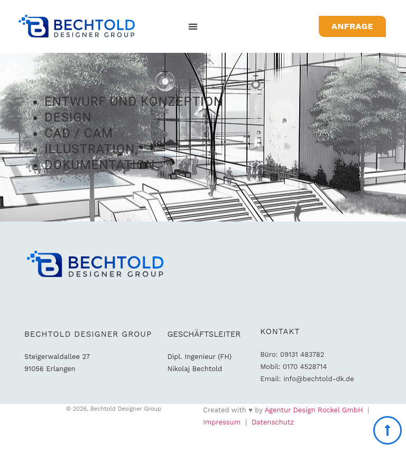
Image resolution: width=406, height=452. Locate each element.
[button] (193, 27)
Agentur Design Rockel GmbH (314, 410)
